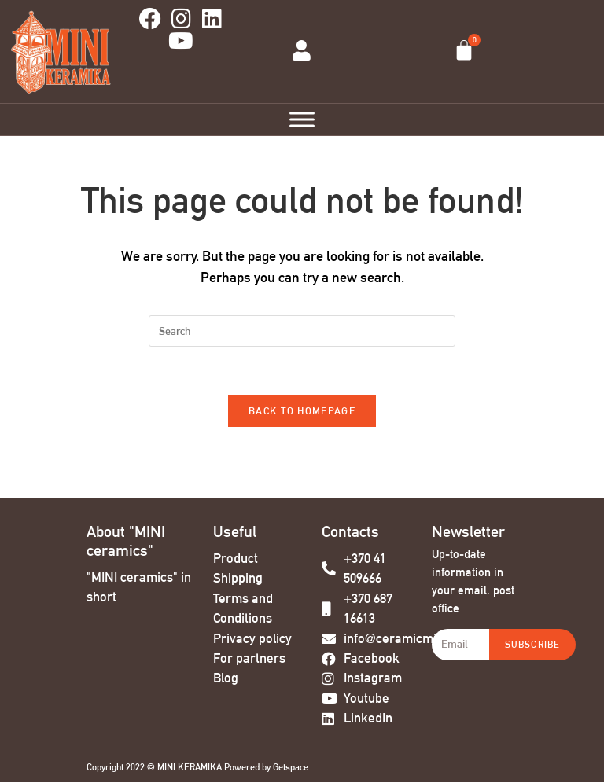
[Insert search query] (302, 331)
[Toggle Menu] (302, 119)
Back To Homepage (302, 411)
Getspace (290, 768)
